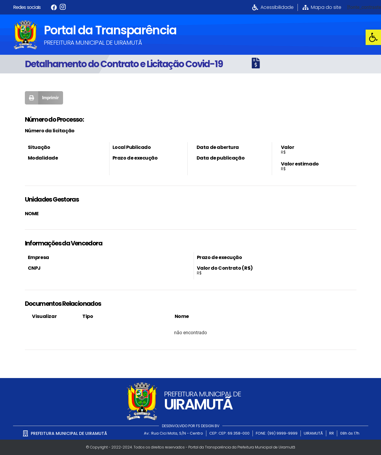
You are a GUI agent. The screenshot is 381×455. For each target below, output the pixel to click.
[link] (373, 37)
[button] (44, 97)
